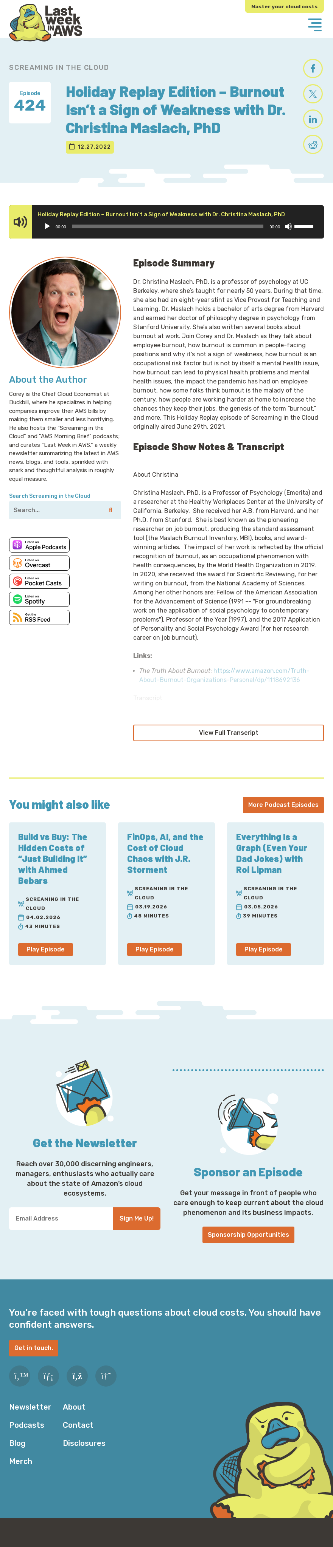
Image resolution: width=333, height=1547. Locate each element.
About (74, 1417)
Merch (20, 1471)
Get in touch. (33, 1358)
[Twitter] (19, 1386)
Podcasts (26, 1435)
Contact (78, 1435)
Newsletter (30, 1417)
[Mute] (288, 237)
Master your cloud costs (284, 6)
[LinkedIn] (48, 1386)
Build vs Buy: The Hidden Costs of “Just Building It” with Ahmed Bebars (53, 869)
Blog (17, 1453)
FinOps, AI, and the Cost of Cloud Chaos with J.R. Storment (165, 863)
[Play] (47, 237)
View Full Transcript (228, 743)
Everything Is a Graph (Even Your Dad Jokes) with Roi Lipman (272, 863)
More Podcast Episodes (283, 815)
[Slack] (106, 1386)
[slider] (168, 237)
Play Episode (45, 960)
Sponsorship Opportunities (248, 1245)
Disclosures (84, 1453)
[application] (178, 237)
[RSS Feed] (77, 1386)
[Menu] (315, 25)
